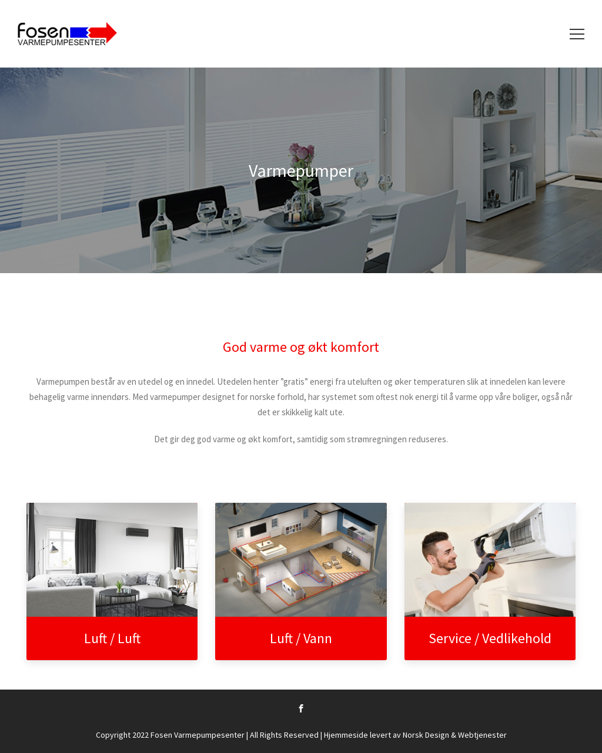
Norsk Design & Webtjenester (455, 735)
